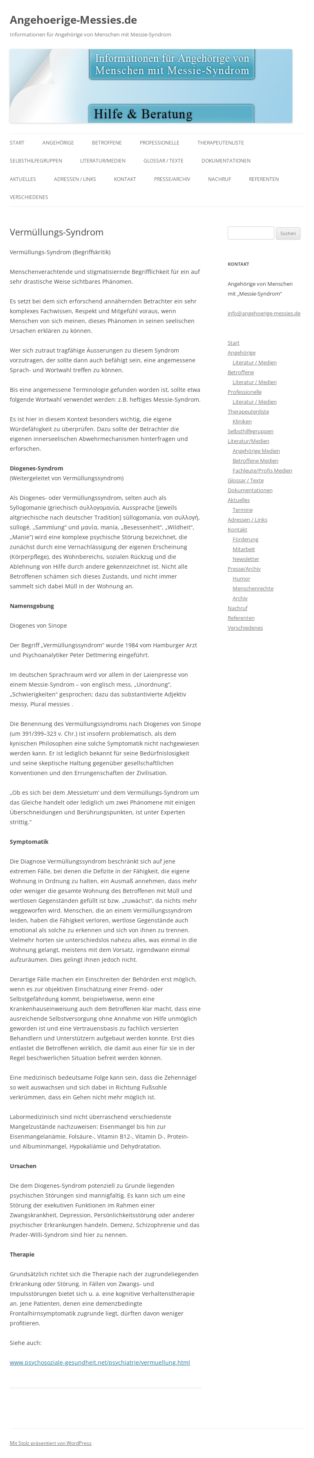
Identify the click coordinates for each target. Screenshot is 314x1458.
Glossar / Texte (164, 160)
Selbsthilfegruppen (36, 160)
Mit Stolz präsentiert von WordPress (51, 1443)
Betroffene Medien (255, 460)
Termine (243, 509)
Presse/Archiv (172, 179)
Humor (241, 578)
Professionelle (159, 142)
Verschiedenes (29, 197)
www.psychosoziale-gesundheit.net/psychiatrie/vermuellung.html (100, 1362)
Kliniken (242, 421)
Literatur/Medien (103, 160)
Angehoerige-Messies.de (73, 19)
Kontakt (125, 179)
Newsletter (246, 559)
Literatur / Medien (255, 362)
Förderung (245, 539)
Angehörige (58, 142)
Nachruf (219, 179)
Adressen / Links (75, 179)
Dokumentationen (226, 160)
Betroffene (107, 142)
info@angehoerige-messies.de (264, 313)
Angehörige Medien (256, 450)
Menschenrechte (253, 588)
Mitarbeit (244, 549)
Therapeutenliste (220, 142)
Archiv (240, 598)
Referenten (264, 179)
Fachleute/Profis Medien (262, 470)
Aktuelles (23, 179)
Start (17, 142)
